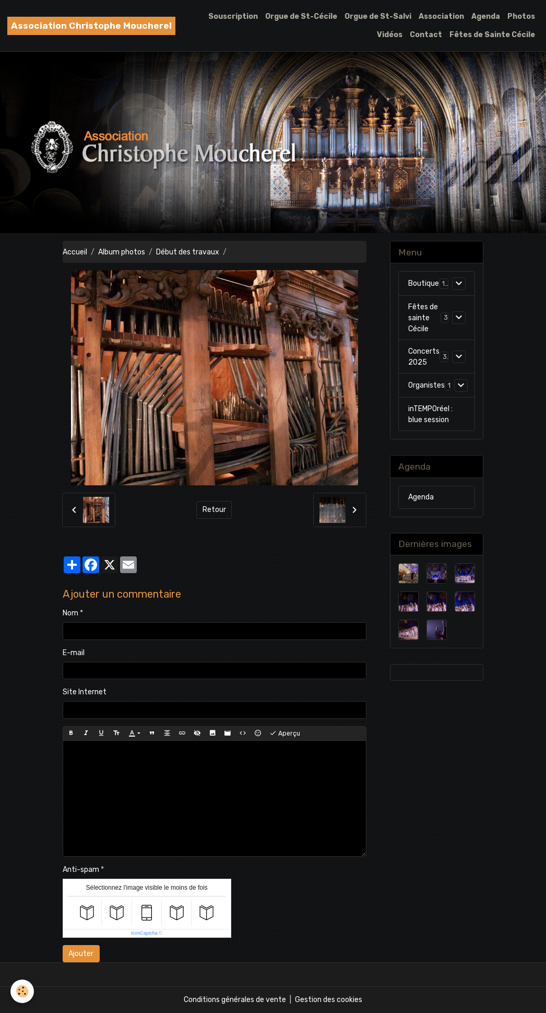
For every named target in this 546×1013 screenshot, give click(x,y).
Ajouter (80, 953)
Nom (70, 613)
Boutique (423, 283)
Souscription (233, 16)
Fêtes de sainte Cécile (423, 317)
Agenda (485, 16)
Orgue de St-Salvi (378, 16)
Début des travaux (187, 252)
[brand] (91, 26)
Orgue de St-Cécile (301, 16)
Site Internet (84, 692)
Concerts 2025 (424, 357)
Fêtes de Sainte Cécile (492, 34)
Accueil (75, 252)
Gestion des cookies (328, 999)
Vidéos (389, 34)
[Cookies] (22, 991)
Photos (521, 16)
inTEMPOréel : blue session (430, 414)
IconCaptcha (144, 933)
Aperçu (284, 733)
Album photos (121, 252)
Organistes (426, 385)
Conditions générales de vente (235, 999)
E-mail (74, 652)
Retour (214, 509)
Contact (426, 34)
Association (441, 16)
